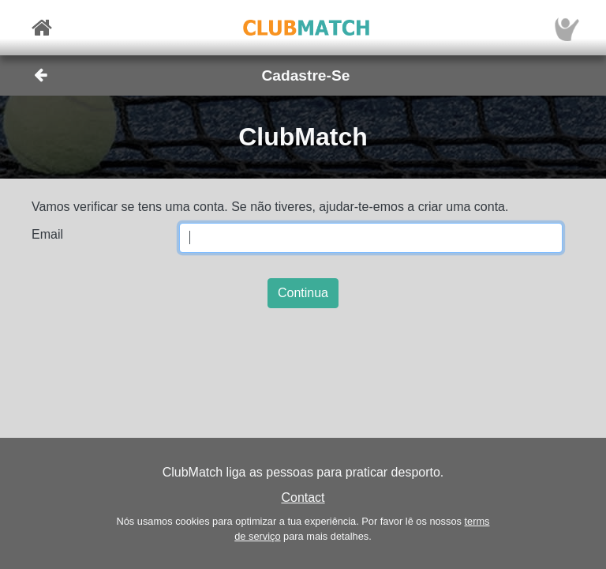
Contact (302, 497)
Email (47, 234)
